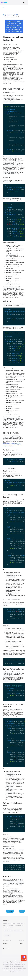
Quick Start (5, 946)
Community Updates (13, 15)
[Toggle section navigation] (3, 7)
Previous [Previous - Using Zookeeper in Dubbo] (10, 911)
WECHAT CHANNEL (8, 931)
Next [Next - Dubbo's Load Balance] (22, 911)
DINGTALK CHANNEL (18, 931)
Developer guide (6, 948)
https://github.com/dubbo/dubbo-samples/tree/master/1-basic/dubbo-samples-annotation (12, 445)
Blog (4, 15)
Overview (5, 943)
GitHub (7, 935)
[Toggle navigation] (24, 3)
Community (21, 943)
